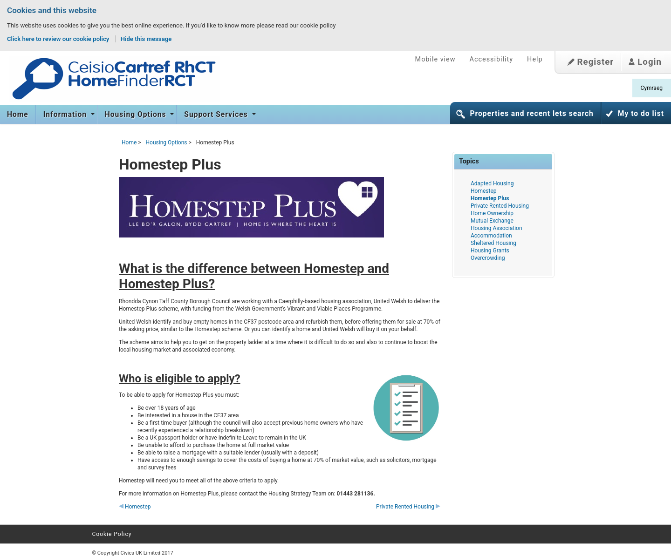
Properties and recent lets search (531, 113)
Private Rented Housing (408, 506)
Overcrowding (488, 258)
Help (534, 59)
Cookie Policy (112, 534)
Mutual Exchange (492, 220)
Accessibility (492, 59)
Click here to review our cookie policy (59, 38)
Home (17, 114)
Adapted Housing (492, 183)
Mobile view (435, 59)
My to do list (641, 113)
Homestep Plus (490, 198)
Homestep (135, 506)
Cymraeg (652, 88)
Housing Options (137, 114)
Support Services (217, 114)
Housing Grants (490, 250)
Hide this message (146, 38)
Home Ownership (492, 213)
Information (66, 114)
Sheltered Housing (493, 243)
